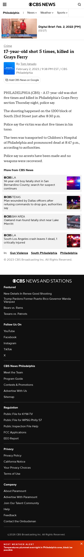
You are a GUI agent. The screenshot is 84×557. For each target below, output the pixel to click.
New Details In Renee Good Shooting (28, 293)
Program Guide (13, 378)
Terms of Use (12, 473)
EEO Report (11, 438)
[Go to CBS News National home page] (42, 4)
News (32, 13)
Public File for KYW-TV (18, 414)
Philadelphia (11, 13)
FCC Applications (15, 432)
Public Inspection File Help (21, 426)
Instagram (10, 343)
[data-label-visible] (80, 543)
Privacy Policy (12, 455)
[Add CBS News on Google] (22, 80)
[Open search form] (79, 4)
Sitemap (9, 396)
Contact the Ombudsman (20, 521)
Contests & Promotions (18, 384)
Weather (46, 13)
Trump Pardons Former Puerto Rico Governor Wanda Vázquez (37, 300)
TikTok (8, 349)
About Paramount (15, 491)
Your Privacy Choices (17, 467)
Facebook (10, 337)
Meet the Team (13, 372)
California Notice (14, 461)
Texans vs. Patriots (15, 313)
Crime (8, 45)
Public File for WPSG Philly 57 (23, 420)
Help (7, 509)
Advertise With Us (15, 390)
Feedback (10, 515)
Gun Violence (19, 253)
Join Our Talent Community (21, 503)
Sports (62, 13)
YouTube (9, 331)
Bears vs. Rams (13, 307)
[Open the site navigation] (16, 4)
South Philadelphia (44, 253)
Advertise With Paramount (20, 497)
